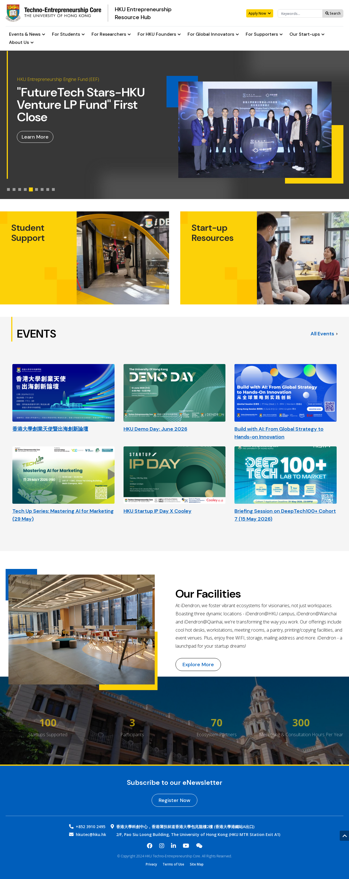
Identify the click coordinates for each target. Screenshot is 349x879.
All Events (324, 333)
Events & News (27, 34)
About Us (21, 42)
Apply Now (259, 13)
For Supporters (264, 34)
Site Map (197, 864)
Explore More (198, 664)
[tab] (8, 189)
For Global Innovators (213, 34)
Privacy (151, 864)
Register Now (174, 800)
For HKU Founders (159, 34)
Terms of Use (173, 864)
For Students (68, 34)
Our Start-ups (307, 34)
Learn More (35, 137)
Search (333, 13)
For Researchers (111, 34)
